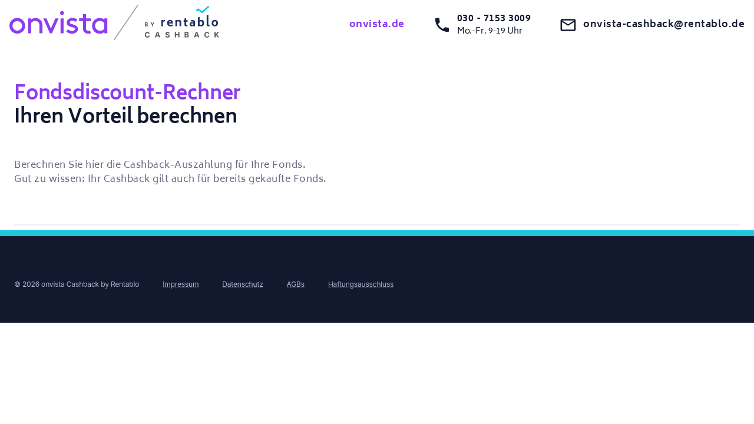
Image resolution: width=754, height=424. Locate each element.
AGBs (296, 284)
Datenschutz (242, 284)
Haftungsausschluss (360, 284)
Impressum (181, 284)
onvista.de (377, 25)
